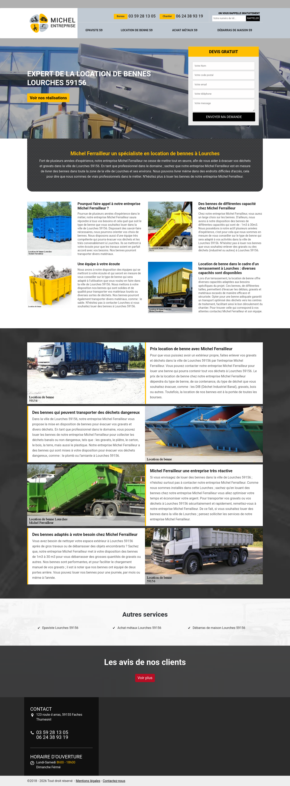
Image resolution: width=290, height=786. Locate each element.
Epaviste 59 (94, 30)
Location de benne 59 (137, 30)
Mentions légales (88, 781)
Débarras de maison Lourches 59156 (219, 628)
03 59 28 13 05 (135, 16)
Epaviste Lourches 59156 (60, 628)
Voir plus (145, 677)
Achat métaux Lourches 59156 (139, 628)
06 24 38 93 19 (181, 16)
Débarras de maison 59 (234, 30)
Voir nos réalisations (48, 97)
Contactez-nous (114, 781)
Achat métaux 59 (184, 30)
